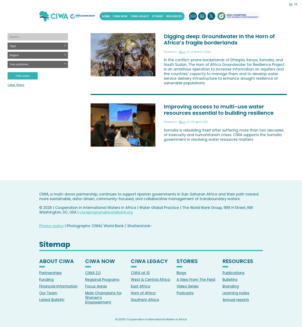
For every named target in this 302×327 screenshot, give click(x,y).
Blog (182, 52)
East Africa (140, 286)
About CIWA (56, 261)
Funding (46, 279)
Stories (157, 16)
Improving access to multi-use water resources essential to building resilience (218, 110)
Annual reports (236, 299)
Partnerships (50, 272)
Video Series (188, 286)
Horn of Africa (143, 293)
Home (106, 16)
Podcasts (185, 293)
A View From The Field (196, 279)
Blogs (181, 272)
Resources (174, 16)
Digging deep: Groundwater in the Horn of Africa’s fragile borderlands (219, 39)
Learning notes (236, 293)
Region (14, 55)
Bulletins (230, 279)
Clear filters (16, 85)
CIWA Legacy (139, 16)
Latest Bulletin (51, 299)
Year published (19, 64)
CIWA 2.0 (93, 272)
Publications (234, 272)
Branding (231, 286)
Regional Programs (102, 279)
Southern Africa (145, 299)
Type (13, 46)
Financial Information (58, 286)
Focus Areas (96, 286)
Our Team (48, 293)
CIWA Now (120, 16)
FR (295, 4)
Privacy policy (51, 225)
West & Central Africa (150, 279)
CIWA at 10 (140, 272)
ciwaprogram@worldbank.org (106, 212)
